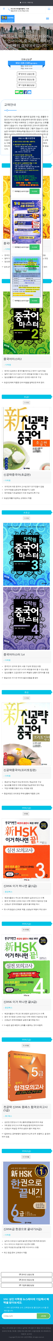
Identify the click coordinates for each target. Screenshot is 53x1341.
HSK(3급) (26, 808)
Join (43, 1316)
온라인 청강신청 (26, 80)
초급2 (26, 397)
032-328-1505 (23, 63)
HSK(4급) (26, 924)
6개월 (26, 814)
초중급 (26, 512)
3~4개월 (26, 402)
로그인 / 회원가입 (27, 2)
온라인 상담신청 (26, 74)
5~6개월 (26, 698)
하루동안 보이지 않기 (26, 191)
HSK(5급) (26, 1039)
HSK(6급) (26, 1151)
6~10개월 (26, 1157)
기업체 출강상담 (26, 85)
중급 (26, 692)
